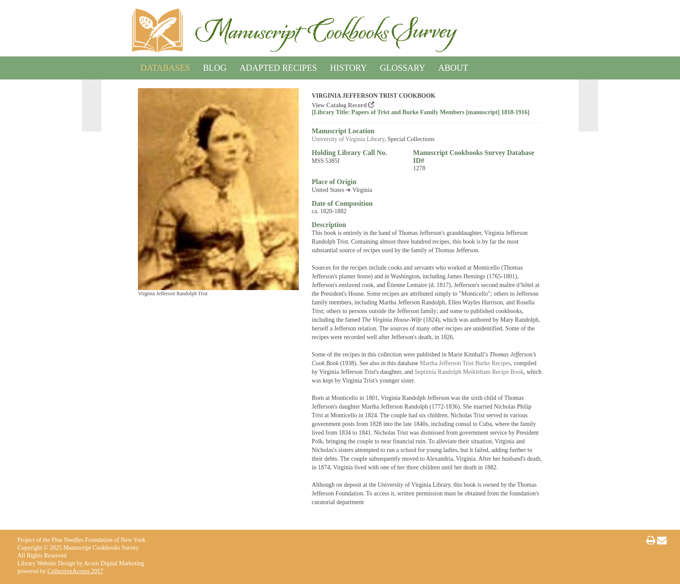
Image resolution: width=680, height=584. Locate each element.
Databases (165, 66)
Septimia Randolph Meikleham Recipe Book (469, 372)
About (453, 66)
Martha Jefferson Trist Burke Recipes (465, 363)
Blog (214, 66)
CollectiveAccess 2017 (75, 571)
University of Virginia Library (348, 139)
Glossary (402, 66)
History (348, 66)
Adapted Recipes (278, 66)
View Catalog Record (343, 105)
